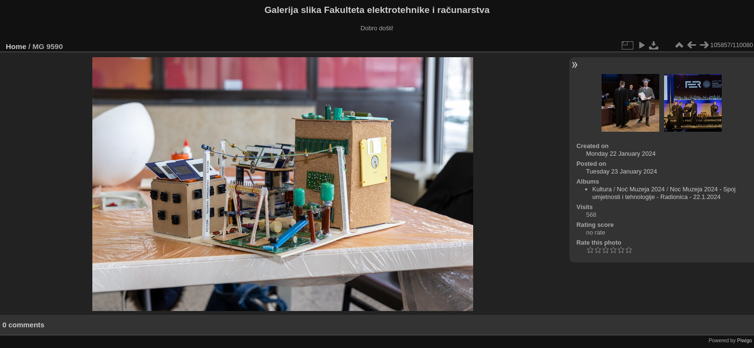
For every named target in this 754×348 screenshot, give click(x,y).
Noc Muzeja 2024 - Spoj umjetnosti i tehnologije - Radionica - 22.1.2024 (664, 193)
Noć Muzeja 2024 (641, 189)
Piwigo (744, 340)
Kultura (602, 189)
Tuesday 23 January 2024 (621, 171)
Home (16, 46)
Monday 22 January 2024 (620, 153)
